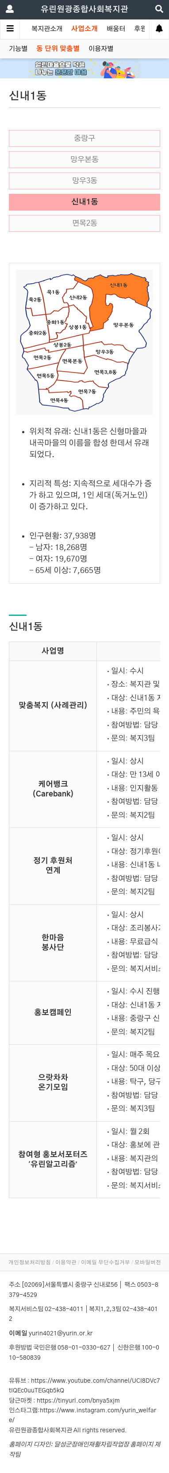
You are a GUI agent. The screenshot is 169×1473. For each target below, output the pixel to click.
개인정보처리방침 (29, 1262)
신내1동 (84, 202)
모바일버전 (147, 1262)
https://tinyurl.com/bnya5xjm (78, 1401)
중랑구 (84, 138)
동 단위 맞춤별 (58, 49)
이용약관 (66, 1262)
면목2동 (84, 223)
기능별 (18, 49)
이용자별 (100, 49)
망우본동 (84, 159)
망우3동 (84, 181)
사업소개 (84, 29)
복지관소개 (46, 29)
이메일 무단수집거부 (105, 1262)
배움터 (116, 29)
